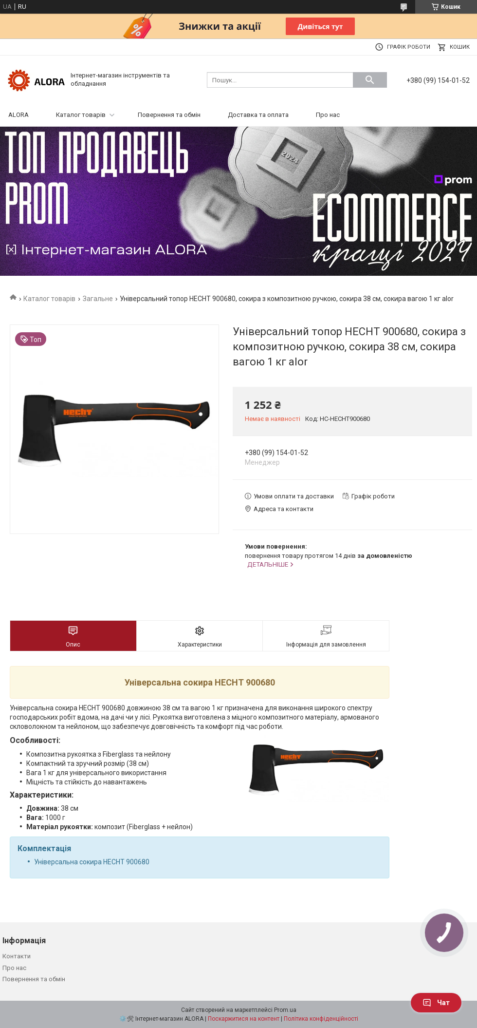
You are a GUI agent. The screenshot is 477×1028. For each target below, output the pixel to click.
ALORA (18, 114)
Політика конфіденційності (321, 1018)
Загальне (98, 299)
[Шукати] (370, 80)
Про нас (328, 114)
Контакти (16, 956)
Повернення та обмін (169, 114)
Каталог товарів (81, 114)
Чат (436, 1002)
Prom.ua (285, 1010)
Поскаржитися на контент (243, 1018)
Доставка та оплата (258, 114)
